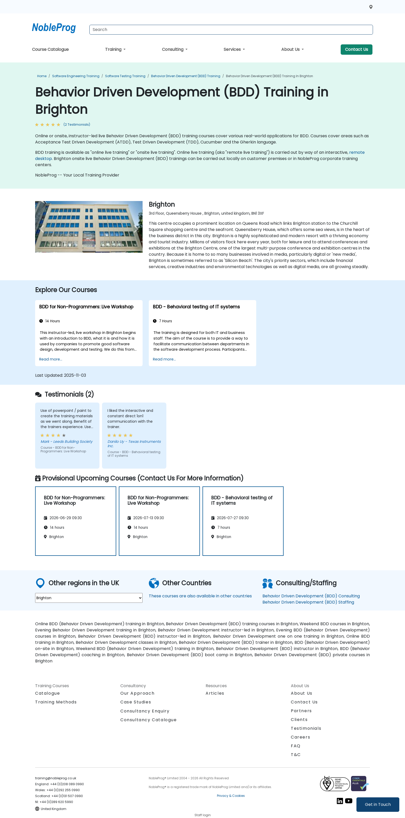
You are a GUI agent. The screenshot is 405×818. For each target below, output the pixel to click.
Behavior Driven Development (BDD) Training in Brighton (269, 76)
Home (41, 76)
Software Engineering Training (75, 76)
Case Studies (135, 702)
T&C (296, 755)
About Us (291, 49)
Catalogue (47, 693)
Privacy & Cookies (231, 795)
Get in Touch (378, 804)
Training (113, 49)
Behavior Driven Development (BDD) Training (185, 76)
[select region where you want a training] (89, 598)
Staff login (202, 815)
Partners (301, 711)
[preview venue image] (43, 229)
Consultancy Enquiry (144, 711)
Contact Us (356, 49)
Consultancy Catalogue (148, 720)
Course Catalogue (50, 49)
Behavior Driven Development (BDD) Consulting (311, 596)
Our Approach (137, 693)
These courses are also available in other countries (200, 596)
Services (233, 49)
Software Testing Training (125, 76)
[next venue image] (135, 229)
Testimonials (306, 728)
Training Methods (56, 702)
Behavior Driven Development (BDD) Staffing (308, 602)
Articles (215, 693)
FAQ (296, 746)
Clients (299, 720)
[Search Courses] (231, 30)
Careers (300, 737)
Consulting (173, 49)
